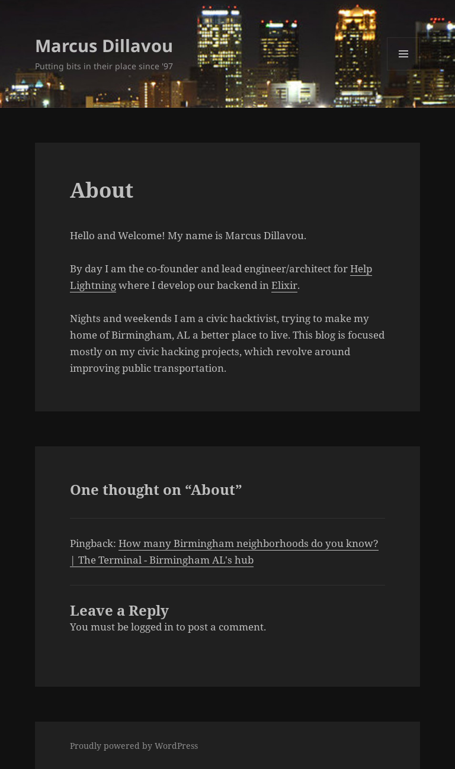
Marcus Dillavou (104, 45)
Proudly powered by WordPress (134, 745)
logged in (152, 626)
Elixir (284, 285)
